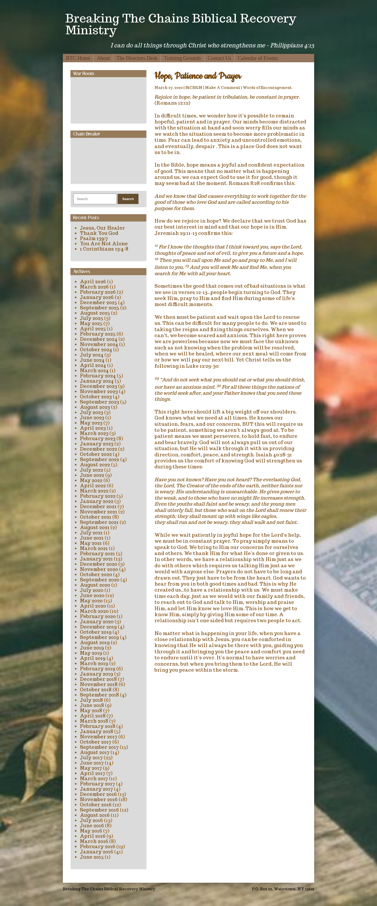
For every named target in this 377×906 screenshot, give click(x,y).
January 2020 (97, 622)
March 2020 (94, 611)
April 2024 (93, 365)
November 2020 (99, 569)
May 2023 (91, 423)
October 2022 (96, 454)
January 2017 (96, 789)
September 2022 (99, 459)
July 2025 (91, 318)
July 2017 (91, 758)
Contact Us (219, 58)
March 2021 (94, 548)
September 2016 (99, 810)
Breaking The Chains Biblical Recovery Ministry (180, 24)
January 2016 (96, 852)
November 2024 (99, 344)
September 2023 (99, 402)
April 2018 (93, 716)
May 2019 (91, 653)
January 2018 (96, 731)
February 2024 (98, 376)
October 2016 (96, 805)
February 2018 (97, 726)
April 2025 (93, 329)
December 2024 (98, 339)
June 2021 (92, 538)
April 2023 (93, 428)
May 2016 (91, 831)
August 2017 (94, 752)
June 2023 (92, 418)
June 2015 (92, 857)
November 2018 (99, 684)
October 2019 (96, 632)
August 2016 (95, 815)
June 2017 (92, 763)
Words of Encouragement (267, 87)
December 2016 (98, 794)
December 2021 (98, 506)
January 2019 (96, 674)
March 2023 (94, 433)
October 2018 (96, 690)
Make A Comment (222, 87)
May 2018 (91, 710)
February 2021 (97, 554)
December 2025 (98, 302)
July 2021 (91, 533)
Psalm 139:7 (94, 238)
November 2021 (98, 512)
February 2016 (97, 846)
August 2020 (95, 585)
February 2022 (97, 496)
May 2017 (91, 768)
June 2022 (92, 475)
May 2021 (91, 543)
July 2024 (91, 355)
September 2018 (99, 695)
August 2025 (95, 313)
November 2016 (99, 799)
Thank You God (99, 233)
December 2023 (98, 386)
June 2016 (92, 826)
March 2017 (94, 778)
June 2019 (92, 648)
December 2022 (98, 449)
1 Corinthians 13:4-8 (104, 249)
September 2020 (99, 580)
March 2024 (94, 370)
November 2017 (98, 737)
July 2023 (91, 412)
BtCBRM (193, 87)
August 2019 (95, 642)
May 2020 (91, 601)
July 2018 (91, 700)
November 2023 (99, 391)
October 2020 (96, 574)
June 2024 (92, 360)
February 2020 (98, 616)
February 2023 (97, 438)
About (103, 58)
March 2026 (94, 287)
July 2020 (91, 590)
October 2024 (96, 350)
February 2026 (98, 292)
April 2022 (93, 486)
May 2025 (91, 323)
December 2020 (98, 564)
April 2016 (93, 836)
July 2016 (91, 820)
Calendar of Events (258, 58)
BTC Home (78, 58)
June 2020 (92, 595)
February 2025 (97, 334)
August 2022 (95, 465)
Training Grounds (182, 58)
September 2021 (99, 522)
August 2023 (95, 407)
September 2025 (99, 308)
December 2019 (98, 627)
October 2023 (96, 397)
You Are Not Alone (104, 244)
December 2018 (98, 679)
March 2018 (94, 721)
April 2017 (92, 773)
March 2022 (94, 491)
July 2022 (91, 470)
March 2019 (94, 663)
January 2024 (97, 381)
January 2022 (96, 501)
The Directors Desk (137, 58)
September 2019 (99, 637)
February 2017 (97, 784)
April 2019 (93, 658)
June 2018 (92, 705)
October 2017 (95, 742)
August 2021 (94, 527)
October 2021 (95, 517)
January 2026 (97, 297)
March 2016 (94, 841)
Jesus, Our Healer (102, 228)
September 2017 (99, 747)
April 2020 (93, 606)
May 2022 (91, 480)
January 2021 (96, 559)
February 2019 (97, 669)
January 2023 (96, 444)
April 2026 (93, 282)
